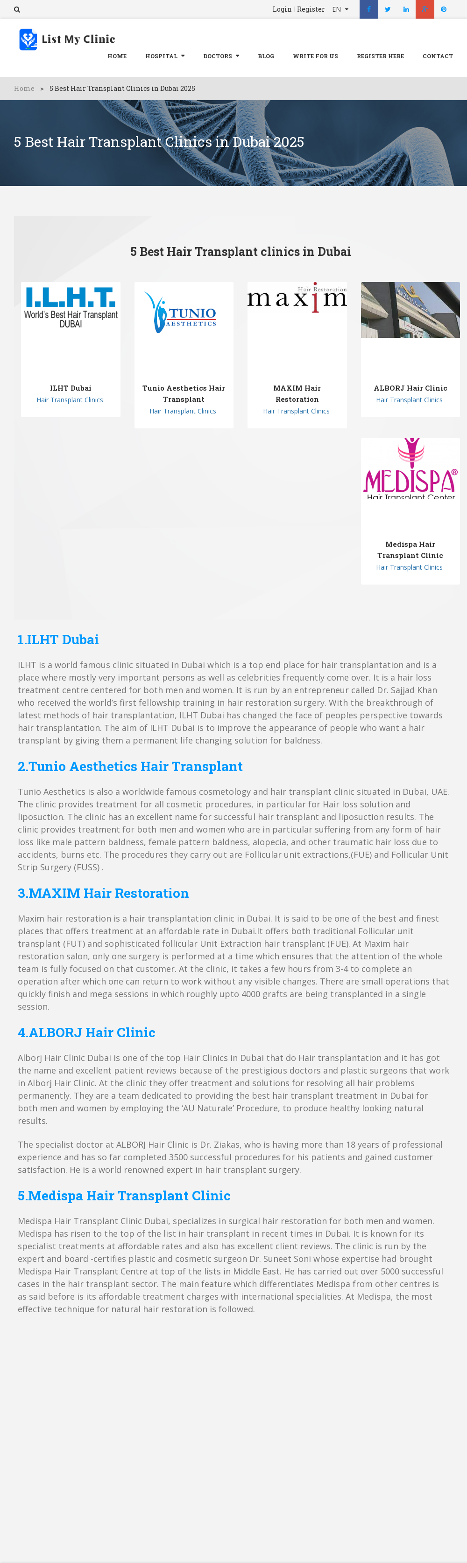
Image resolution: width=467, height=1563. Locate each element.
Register (311, 9)
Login (282, 9)
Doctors (217, 56)
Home (117, 56)
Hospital (161, 56)
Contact (438, 56)
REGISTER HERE (380, 56)
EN (337, 9)
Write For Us (315, 56)
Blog (266, 56)
